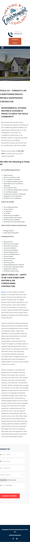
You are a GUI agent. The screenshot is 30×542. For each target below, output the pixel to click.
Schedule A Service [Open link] (15, 41)
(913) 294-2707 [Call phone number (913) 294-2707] (18, 34)
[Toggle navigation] (2, 47)
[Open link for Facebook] (13, 539)
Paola (3, 292)
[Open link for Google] (17, 539)
